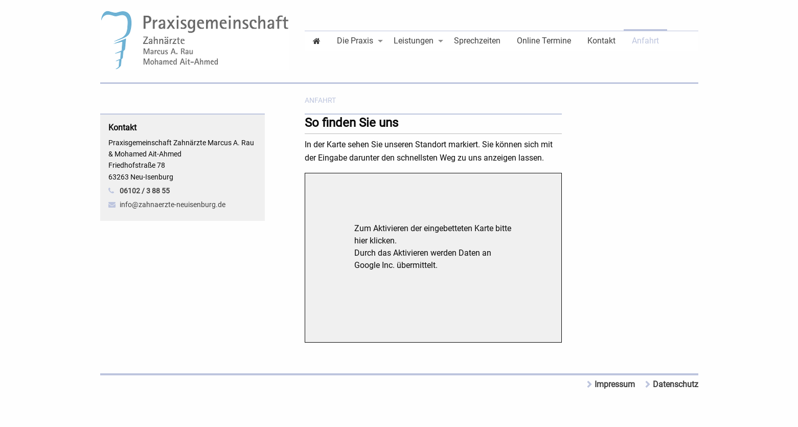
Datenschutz (675, 384)
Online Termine (544, 41)
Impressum (615, 384)
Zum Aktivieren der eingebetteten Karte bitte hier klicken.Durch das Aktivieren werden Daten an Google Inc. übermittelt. (432, 246)
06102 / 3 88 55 (145, 191)
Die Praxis (355, 41)
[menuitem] (317, 40)
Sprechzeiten (477, 41)
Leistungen (414, 41)
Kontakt (601, 41)
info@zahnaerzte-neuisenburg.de (172, 204)
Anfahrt (645, 41)
